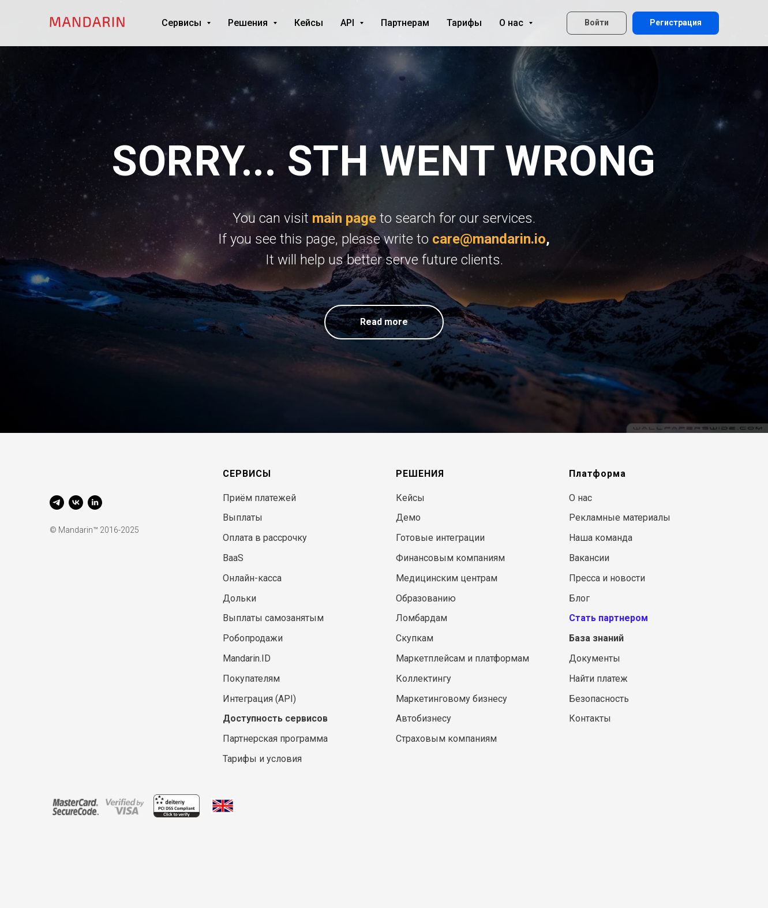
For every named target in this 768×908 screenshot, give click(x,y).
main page (344, 218)
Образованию (426, 598)
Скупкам (414, 638)
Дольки (239, 598)
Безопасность (599, 698)
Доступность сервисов (275, 718)
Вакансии (589, 557)
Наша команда (600, 537)
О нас (516, 22)
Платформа (597, 473)
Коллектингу (423, 678)
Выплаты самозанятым (273, 617)
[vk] (76, 502)
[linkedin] (95, 502)
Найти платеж (598, 678)
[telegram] (57, 502)
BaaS (233, 557)
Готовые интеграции (440, 537)
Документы (594, 658)
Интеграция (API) (259, 698)
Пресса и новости (607, 578)
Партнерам (405, 22)
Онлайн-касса (252, 578)
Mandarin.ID (247, 658)
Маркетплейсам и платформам (462, 658)
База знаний (596, 638)
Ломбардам (421, 617)
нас (585, 497)
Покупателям (251, 678)
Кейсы (308, 22)
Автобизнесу (423, 718)
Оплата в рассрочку (265, 537)
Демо (408, 517)
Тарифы (464, 22)
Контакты (590, 718)
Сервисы (186, 22)
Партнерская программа (275, 738)
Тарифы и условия (262, 758)
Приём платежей (259, 497)
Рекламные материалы (619, 517)
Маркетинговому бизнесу (451, 698)
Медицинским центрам (446, 578)
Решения (252, 22)
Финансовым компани (444, 557)
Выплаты (243, 517)
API (352, 22)
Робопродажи (253, 638)
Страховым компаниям (446, 738)
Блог (579, 598)
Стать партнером (608, 617)
